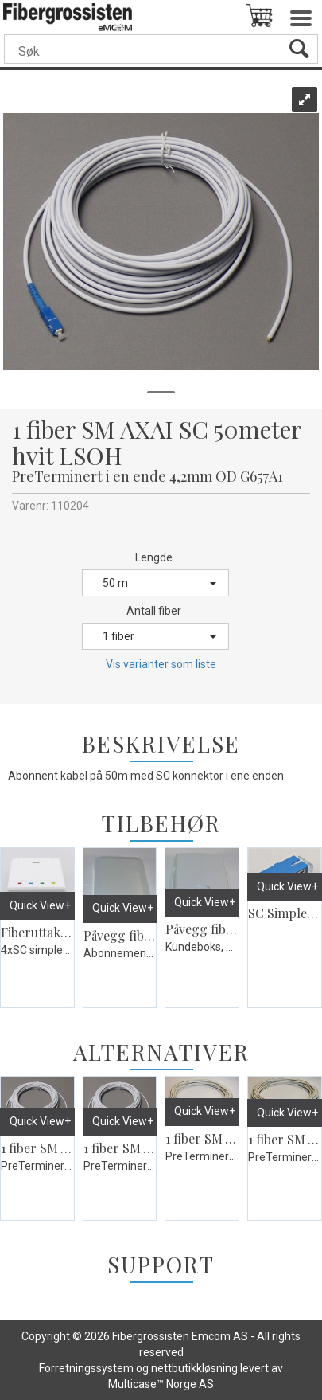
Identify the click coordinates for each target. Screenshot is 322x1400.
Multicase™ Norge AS (161, 1384)
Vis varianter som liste (161, 664)
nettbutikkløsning (194, 1368)
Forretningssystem (86, 1368)
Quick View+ (40, 905)
